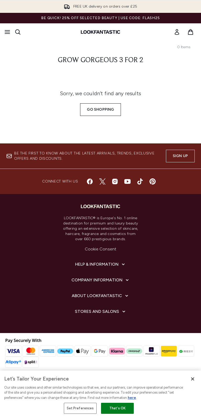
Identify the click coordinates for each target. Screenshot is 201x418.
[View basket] (190, 32)
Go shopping (100, 109)
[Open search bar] (18, 32)
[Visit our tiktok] (140, 181)
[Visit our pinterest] (152, 181)
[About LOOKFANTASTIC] (100, 295)
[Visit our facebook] (89, 181)
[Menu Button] (7, 32)
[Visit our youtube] (127, 181)
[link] (177, 32)
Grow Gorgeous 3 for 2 (100, 60)
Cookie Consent (100, 248)
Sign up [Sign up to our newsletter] (180, 156)
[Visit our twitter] (102, 181)
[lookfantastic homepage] (100, 32)
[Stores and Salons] (100, 311)
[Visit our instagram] (115, 181)
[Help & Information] (100, 264)
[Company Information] (100, 280)
